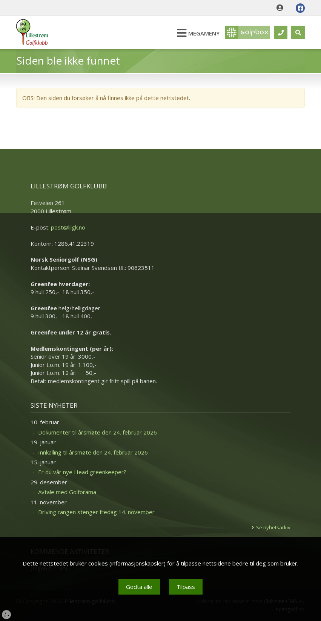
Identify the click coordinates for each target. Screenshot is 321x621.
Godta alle (139, 586)
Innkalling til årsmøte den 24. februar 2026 (93, 452)
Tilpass (186, 586)
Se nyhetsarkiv (273, 527)
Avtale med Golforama (67, 492)
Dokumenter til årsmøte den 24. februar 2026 (97, 432)
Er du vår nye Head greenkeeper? (82, 472)
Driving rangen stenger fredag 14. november (96, 512)
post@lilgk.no (68, 227)
